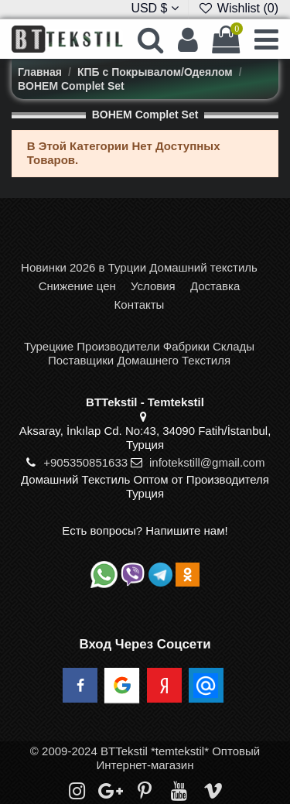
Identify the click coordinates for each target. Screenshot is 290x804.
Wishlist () (238, 8)
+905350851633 (85, 462)
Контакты (139, 304)
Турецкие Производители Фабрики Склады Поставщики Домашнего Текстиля (139, 353)
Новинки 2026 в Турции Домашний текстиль (139, 267)
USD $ (155, 8)
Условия (153, 286)
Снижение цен (77, 286)
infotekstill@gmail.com (206, 462)
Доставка (215, 286)
